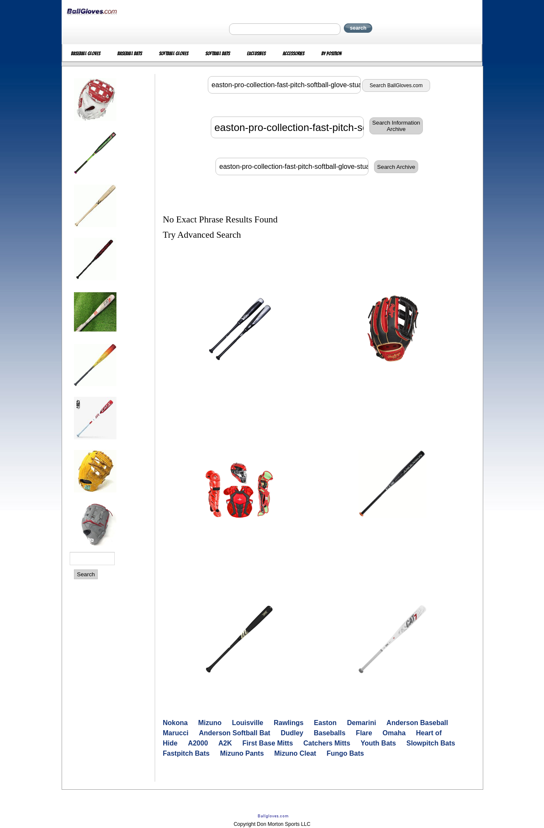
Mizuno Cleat (295, 753)
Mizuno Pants (242, 753)
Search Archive (396, 167)
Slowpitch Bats (430, 743)
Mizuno (209, 722)
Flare (364, 733)
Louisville (248, 722)
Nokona (175, 722)
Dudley (291, 733)
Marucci (175, 733)
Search (86, 574)
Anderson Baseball (417, 722)
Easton (325, 722)
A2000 (198, 743)
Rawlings (288, 722)
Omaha (393, 733)
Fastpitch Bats (186, 753)
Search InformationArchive (396, 126)
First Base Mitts (267, 743)
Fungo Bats (345, 753)
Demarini (361, 722)
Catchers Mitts (326, 743)
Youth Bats (378, 743)
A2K (225, 743)
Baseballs (330, 733)
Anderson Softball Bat (234, 733)
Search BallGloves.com (396, 85)
